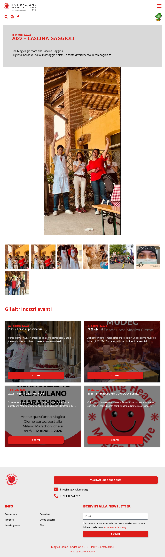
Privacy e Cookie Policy (82, 551)
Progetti (9, 520)
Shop (42, 525)
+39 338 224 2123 (70, 496)
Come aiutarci (47, 520)
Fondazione (11, 514)
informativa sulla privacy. (115, 527)
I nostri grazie (12, 525)
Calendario (45, 514)
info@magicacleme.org (74, 489)
